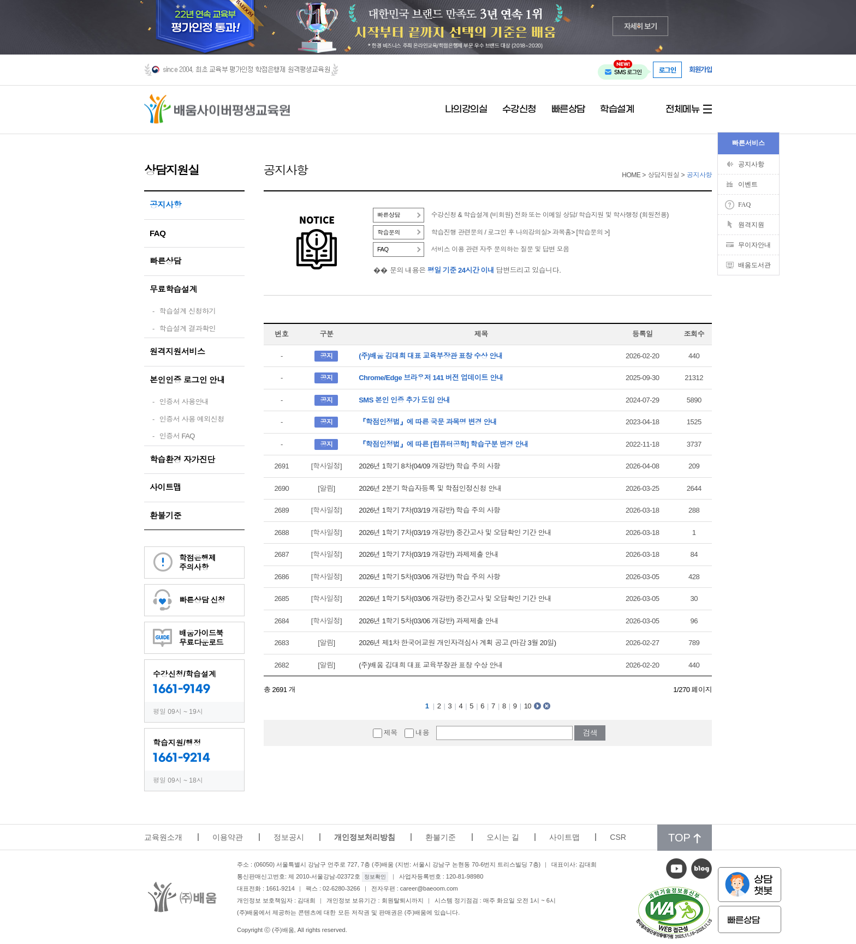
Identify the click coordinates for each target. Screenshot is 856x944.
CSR (618, 837)
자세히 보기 (640, 26)
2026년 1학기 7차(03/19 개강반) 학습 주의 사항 (429, 510)
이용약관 (227, 837)
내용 (422, 733)
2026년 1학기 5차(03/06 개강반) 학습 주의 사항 (429, 577)
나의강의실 (466, 109)
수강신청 (519, 109)
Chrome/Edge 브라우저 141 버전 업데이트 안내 (431, 378)
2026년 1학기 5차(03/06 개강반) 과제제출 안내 (428, 621)
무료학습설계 (173, 289)
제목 (390, 733)
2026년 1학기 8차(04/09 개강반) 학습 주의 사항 (429, 466)
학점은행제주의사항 (197, 563)
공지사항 (165, 204)
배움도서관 (754, 265)
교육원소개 (163, 837)
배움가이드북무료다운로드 (201, 638)
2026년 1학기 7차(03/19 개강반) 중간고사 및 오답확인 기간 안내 (455, 532)
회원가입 (700, 69)
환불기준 (165, 515)
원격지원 (751, 225)
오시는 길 (502, 837)
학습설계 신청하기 (187, 311)
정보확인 (375, 877)
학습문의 (388, 232)
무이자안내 (754, 245)
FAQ (157, 233)
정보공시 (289, 837)
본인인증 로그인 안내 (187, 379)
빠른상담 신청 (202, 600)
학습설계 (617, 109)
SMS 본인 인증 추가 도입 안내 (404, 400)
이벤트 (748, 184)
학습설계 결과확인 (187, 328)
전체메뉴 (682, 109)
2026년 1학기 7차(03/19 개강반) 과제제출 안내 (428, 554)
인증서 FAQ (177, 436)
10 (527, 706)
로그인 (667, 70)
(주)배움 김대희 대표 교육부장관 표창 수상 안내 (431, 356)
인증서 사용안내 (184, 402)
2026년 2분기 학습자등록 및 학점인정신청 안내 (430, 488)
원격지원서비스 (177, 351)
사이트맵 (165, 487)
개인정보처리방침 (364, 837)
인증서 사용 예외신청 (191, 419)
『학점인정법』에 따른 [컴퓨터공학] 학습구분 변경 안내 (443, 444)
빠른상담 (568, 109)
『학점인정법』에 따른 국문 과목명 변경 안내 (428, 422)
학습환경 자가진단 (182, 459)
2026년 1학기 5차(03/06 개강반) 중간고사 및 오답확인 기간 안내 (455, 598)
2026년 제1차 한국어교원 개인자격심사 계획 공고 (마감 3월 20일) (457, 643)
